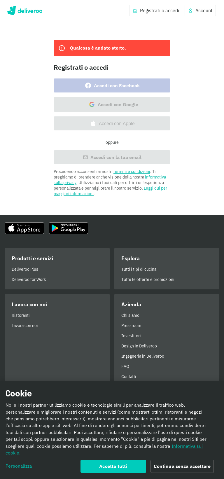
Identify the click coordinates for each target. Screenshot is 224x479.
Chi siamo (130, 315)
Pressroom (131, 325)
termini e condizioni (131, 171)
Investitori (131, 335)
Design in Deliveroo (139, 346)
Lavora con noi (25, 325)
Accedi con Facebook (112, 85)
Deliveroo (24, 10)
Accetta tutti (113, 469)
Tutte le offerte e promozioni (147, 279)
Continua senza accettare (182, 469)
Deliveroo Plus (25, 269)
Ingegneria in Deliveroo (142, 356)
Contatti (128, 376)
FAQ (125, 366)
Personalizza (19, 469)
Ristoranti (21, 315)
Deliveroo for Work (29, 279)
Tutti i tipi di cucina (138, 269)
